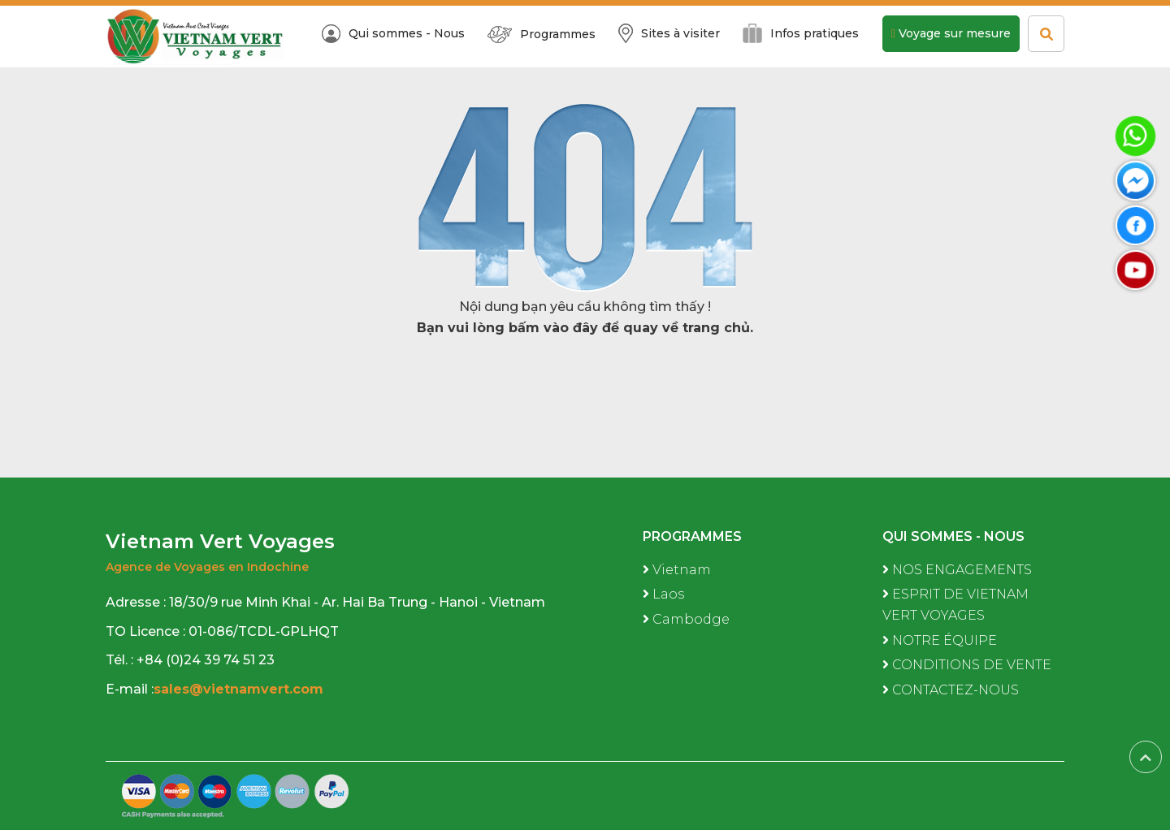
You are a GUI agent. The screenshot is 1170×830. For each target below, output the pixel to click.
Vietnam (677, 569)
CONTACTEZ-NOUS (950, 690)
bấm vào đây (553, 327)
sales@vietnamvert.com (240, 689)
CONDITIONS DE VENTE (966, 664)
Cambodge (686, 619)
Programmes (542, 34)
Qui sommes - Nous (393, 33)
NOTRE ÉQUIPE (939, 640)
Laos (663, 594)
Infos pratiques (801, 33)
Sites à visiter (669, 33)
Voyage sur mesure (951, 33)
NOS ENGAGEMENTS (957, 569)
